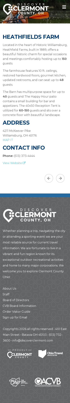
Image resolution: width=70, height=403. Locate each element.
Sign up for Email (15, 317)
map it (8, 140)
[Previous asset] (49, 178)
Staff (6, 294)
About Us (9, 288)
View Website (14, 163)
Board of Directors (16, 300)
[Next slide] (60, 178)
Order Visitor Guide (16, 311)
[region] (35, 177)
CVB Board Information (19, 306)
